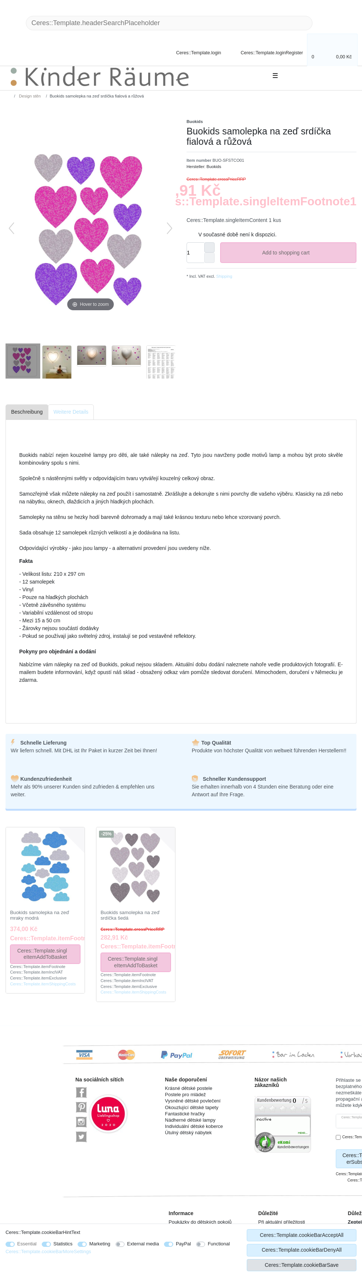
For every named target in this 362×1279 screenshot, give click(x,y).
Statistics (63, 1243)
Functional (219, 1243)
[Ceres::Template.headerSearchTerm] (169, 23)
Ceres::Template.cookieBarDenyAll (301, 1250)
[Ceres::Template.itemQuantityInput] (195, 252)
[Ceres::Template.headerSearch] (324, 23)
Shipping (223, 276)
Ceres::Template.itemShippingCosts (43, 984)
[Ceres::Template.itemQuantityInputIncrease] (209, 247)
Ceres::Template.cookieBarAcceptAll (301, 1235)
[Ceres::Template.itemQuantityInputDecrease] (209, 258)
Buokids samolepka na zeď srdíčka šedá (130, 915)
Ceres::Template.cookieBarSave (302, 1265)
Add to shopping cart (306, 253)
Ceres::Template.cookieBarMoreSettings (48, 1251)
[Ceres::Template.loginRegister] (266, 52)
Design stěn (29, 96)
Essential (27, 1243)
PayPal (183, 1243)
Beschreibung (27, 412)
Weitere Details (71, 412)
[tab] (27, 412)
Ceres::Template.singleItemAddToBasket (46, 954)
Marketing (99, 1243)
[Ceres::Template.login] (192, 52)
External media (143, 1243)
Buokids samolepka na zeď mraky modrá (39, 915)
